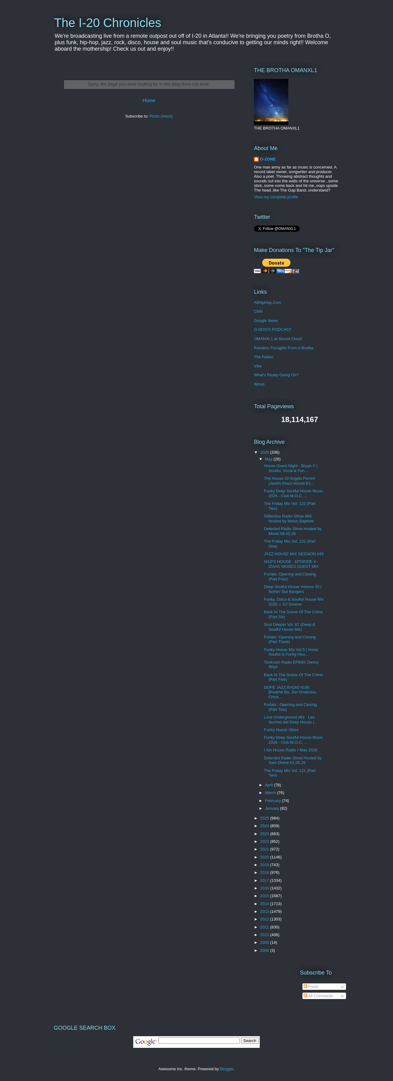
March (271, 792)
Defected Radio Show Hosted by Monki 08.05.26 (292, 531)
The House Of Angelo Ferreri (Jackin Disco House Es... (289, 481)
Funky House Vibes (281, 729)
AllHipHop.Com (267, 302)
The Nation (264, 357)
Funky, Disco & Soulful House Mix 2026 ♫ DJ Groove (294, 601)
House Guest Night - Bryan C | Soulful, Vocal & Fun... (290, 468)
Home (148, 100)
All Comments (318, 996)
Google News (266, 320)
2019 (265, 864)
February (273, 800)
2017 (265, 880)
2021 (265, 849)
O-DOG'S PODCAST (272, 329)
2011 (265, 927)
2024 (265, 825)
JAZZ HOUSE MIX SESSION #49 (293, 554)
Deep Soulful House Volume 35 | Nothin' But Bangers (292, 589)
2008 (265, 950)
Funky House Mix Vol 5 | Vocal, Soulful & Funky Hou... (291, 652)
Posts (311, 986)
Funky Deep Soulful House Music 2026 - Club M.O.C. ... (293, 493)
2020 (265, 857)
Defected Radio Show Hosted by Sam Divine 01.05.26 (292, 760)
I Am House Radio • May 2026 (290, 750)
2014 (265, 903)
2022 (265, 841)
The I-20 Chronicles (107, 22)
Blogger (226, 1069)
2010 (265, 934)
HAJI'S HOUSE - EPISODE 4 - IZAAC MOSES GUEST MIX (291, 564)
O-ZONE (268, 159)
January (272, 808)
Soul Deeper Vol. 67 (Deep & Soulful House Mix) (289, 627)
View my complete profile (276, 197)
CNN (258, 311)
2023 (265, 833)
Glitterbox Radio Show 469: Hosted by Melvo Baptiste (288, 518)
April (269, 785)
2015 (265, 895)
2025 (265, 818)
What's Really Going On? (276, 375)
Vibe (258, 366)
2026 (265, 452)
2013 (265, 911)
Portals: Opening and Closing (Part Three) (290, 639)
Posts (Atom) (161, 116)
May (269, 459)
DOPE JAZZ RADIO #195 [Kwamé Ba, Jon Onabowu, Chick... (290, 692)
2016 (265, 888)
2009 (265, 942)
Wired (259, 384)
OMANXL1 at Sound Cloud (278, 338)
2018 (265, 872)
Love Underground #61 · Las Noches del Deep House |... (290, 719)
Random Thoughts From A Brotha (283, 348)
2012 (265, 919)
